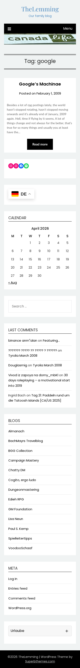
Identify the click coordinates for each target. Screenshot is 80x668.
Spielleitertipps (20, 538)
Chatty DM (16, 470)
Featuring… (51, 340)
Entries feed (17, 588)
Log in (12, 578)
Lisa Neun (15, 519)
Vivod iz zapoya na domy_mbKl (33, 375)
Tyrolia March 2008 (22, 355)
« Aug (12, 282)
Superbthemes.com (40, 661)
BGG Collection (20, 450)
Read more (40, 144)
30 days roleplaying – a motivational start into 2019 (39, 380)
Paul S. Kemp (18, 528)
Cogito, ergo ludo (22, 480)
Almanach (16, 431)
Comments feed (21, 598)
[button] (40, 631)
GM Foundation (20, 509)
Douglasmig (17, 365)
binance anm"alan (22, 340)
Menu (67, 28)
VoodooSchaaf (20, 548)
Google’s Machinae (40, 84)
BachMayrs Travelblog (25, 441)
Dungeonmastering (23, 489)
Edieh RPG (16, 499)
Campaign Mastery (23, 460)
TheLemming (40, 9)
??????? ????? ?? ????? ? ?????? (32, 350)
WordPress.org (19, 608)
